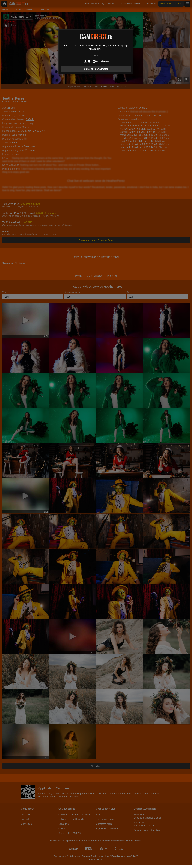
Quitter (96, 55)
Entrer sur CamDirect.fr (96, 69)
